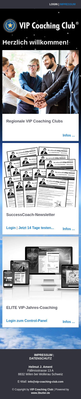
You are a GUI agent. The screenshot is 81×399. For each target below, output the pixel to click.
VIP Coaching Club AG (40, 26)
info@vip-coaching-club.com (45, 381)
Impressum (68, 4)
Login (53, 4)
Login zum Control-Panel (26, 321)
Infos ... (69, 135)
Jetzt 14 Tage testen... (36, 228)
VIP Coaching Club (41, 389)
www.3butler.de (40, 392)
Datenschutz (40, 358)
